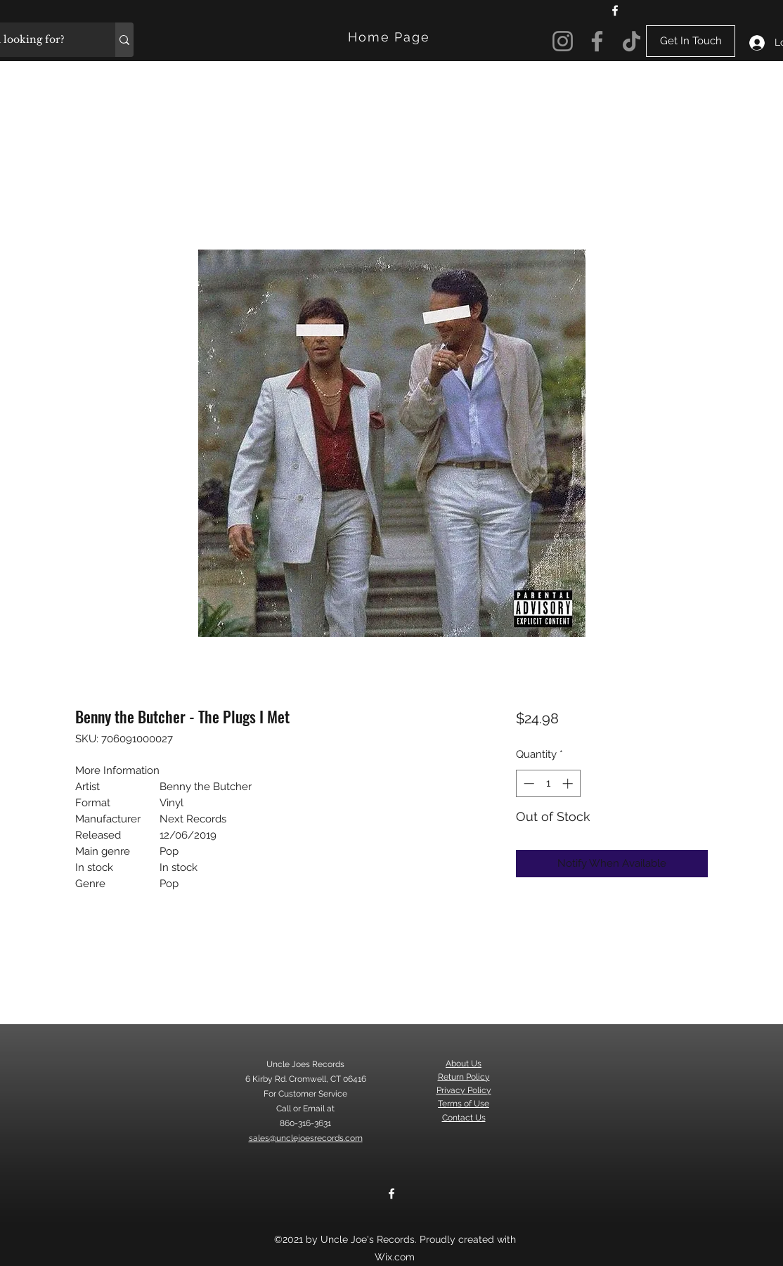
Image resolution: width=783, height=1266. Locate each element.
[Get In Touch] (690, 41)
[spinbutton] (547, 783)
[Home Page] (390, 37)
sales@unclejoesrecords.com (306, 1138)
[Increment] (568, 783)
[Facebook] (615, 11)
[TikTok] (631, 41)
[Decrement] (527, 783)
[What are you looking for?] (124, 39)
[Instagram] (562, 41)
